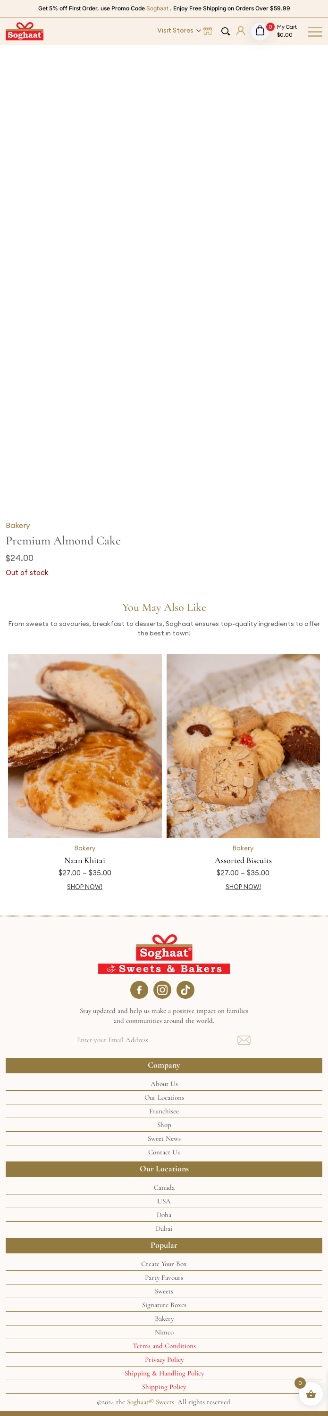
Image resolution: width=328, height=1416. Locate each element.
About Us (164, 1083)
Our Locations (164, 1097)
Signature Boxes (164, 1305)
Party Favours (164, 1277)
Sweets (164, 1291)
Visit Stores (175, 30)
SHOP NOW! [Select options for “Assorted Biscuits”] (243, 886)
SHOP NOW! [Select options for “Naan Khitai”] (84, 886)
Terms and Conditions (164, 1346)
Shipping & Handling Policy (164, 1373)
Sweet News (164, 1138)
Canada (164, 1187)
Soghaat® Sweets (150, 1402)
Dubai (164, 1228)
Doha (164, 1214)
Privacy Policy (164, 1359)
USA (164, 1201)
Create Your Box (164, 1264)
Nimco (164, 1332)
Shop (164, 1124)
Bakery (18, 525)
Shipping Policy (164, 1387)
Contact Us (164, 1152)
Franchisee (164, 1111)
